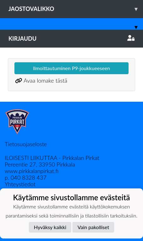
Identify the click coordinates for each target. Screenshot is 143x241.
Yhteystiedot (20, 184)
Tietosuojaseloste (26, 144)
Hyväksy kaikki (50, 227)
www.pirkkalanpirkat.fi (31, 170)
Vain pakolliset (93, 227)
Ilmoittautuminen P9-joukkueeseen (71, 68)
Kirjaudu (71, 38)
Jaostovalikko (75, 9)
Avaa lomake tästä (45, 80)
